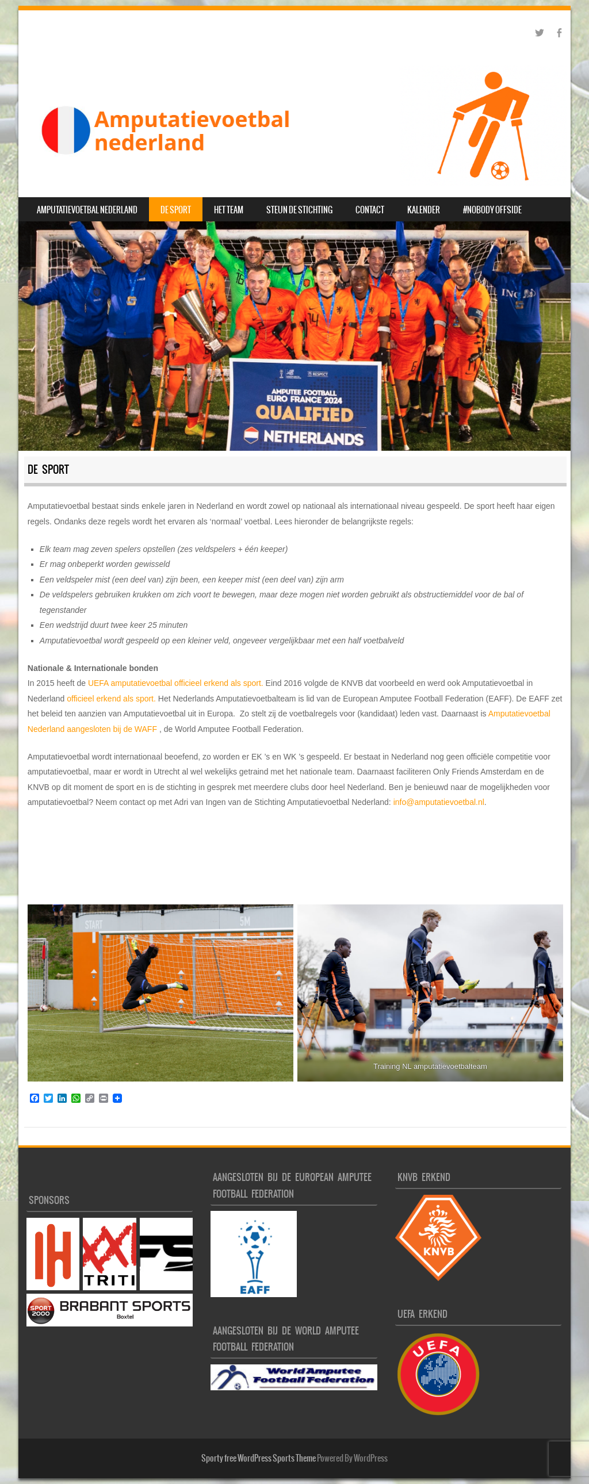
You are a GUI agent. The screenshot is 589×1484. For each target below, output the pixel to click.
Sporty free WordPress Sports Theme (258, 1458)
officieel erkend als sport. (112, 698)
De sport (175, 210)
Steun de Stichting (299, 210)
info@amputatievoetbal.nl (438, 802)
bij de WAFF (134, 729)
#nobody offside (492, 210)
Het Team (228, 210)
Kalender (423, 210)
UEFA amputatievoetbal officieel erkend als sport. (174, 683)
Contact (369, 210)
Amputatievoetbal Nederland (87, 210)
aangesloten (88, 729)
